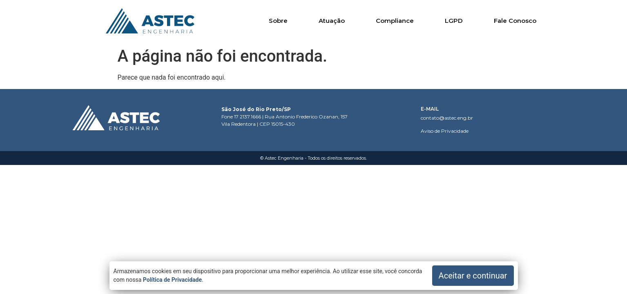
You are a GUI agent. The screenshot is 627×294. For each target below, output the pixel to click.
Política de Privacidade (172, 279)
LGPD (454, 20)
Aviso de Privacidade (445, 131)
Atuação (332, 20)
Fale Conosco (515, 20)
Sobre (278, 20)
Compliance (395, 20)
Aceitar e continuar (473, 276)
